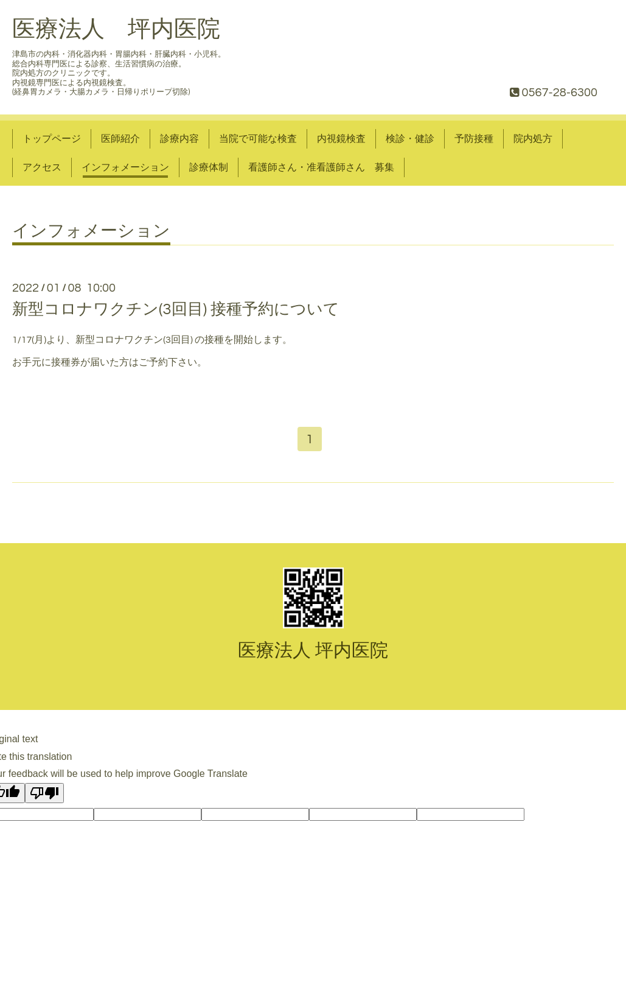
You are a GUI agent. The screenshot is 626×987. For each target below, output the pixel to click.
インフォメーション (125, 167)
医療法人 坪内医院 (116, 29)
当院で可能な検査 (258, 139)
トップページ (52, 139)
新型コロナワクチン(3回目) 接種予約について (175, 309)
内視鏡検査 (341, 139)
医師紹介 (120, 139)
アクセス (42, 167)
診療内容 (179, 139)
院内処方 (532, 139)
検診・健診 (410, 139)
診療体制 (208, 167)
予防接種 (473, 139)
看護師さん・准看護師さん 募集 (321, 167)
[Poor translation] (44, 795)
